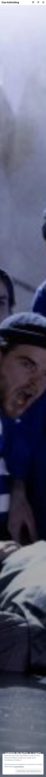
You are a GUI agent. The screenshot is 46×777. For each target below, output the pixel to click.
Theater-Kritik (23, 748)
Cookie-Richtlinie (18, 767)
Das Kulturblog (10, 2)
